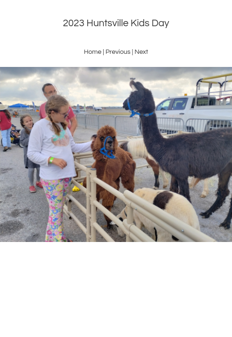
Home (93, 52)
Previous (118, 52)
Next (141, 52)
